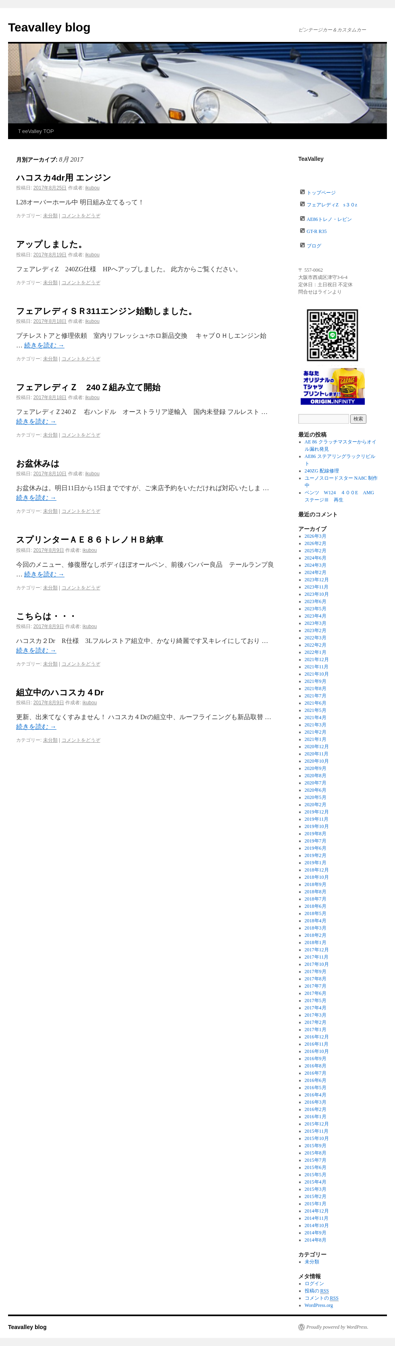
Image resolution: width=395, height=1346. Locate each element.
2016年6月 (315, 1080)
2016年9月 (315, 1058)
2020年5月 (315, 797)
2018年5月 (315, 913)
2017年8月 (315, 979)
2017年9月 (315, 971)
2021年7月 (315, 696)
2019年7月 (315, 841)
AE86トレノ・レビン (329, 219)
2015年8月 (315, 1153)
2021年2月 (315, 732)
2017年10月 (317, 964)
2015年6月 (315, 1167)
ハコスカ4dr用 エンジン (63, 177)
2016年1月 (315, 1116)
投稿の (317, 1291)
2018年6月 (315, 906)
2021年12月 (317, 659)
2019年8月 (315, 833)
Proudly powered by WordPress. (337, 1327)
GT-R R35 (317, 231)
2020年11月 (317, 754)
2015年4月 (315, 1182)
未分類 (50, 215)
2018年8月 (315, 892)
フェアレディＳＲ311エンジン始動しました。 (106, 311)
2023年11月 (317, 587)
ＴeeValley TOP (35, 131)
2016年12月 (317, 1037)
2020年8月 (315, 775)
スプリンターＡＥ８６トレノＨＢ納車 (94, 539)
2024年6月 (315, 558)
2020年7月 (315, 783)
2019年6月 (315, 848)
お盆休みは (38, 463)
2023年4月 (315, 616)
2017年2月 (315, 1022)
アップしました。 (51, 244)
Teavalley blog (49, 27)
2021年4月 (315, 717)
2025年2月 (315, 550)
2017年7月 (315, 986)
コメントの (322, 1298)
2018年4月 (315, 921)
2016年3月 (315, 1102)
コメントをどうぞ (81, 215)
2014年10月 (317, 1225)
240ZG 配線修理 (322, 471)
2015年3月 (315, 1189)
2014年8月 (315, 1240)
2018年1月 (315, 942)
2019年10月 (317, 826)
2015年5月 (315, 1174)
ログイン (314, 1283)
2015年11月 (317, 1131)
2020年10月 (317, 761)
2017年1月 (315, 1029)
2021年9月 (315, 681)
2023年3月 (315, 623)
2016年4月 (315, 1095)
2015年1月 (315, 1204)
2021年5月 (315, 710)
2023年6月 (315, 601)
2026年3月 (315, 536)
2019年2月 (315, 855)
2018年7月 (315, 899)
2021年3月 (315, 725)
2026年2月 (315, 543)
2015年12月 (317, 1124)
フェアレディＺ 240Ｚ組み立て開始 (88, 387)
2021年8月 (315, 688)
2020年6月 (315, 790)
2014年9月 (315, 1233)
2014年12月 (317, 1211)
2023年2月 (315, 630)
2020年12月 (317, 746)
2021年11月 (317, 667)
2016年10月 (317, 1051)
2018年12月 (317, 870)
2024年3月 (315, 565)
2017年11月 (317, 957)
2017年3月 (315, 1015)
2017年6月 (315, 993)
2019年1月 (315, 862)
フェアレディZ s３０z (332, 205)
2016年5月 (315, 1087)
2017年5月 (315, 1000)
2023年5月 (315, 609)
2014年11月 (317, 1218)
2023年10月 (317, 594)
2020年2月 (315, 804)
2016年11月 (317, 1044)
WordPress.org (319, 1305)
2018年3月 (315, 928)
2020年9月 (315, 768)
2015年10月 (317, 1138)
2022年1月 (315, 652)
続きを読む (44, 345)
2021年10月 (317, 674)
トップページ (321, 193)
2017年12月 (317, 950)
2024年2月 (315, 572)
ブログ (314, 246)
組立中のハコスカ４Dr (60, 692)
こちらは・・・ (46, 616)
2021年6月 (315, 703)
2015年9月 (315, 1145)
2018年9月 (315, 884)
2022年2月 (315, 645)
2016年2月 (315, 1109)
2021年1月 (315, 739)
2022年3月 (315, 638)
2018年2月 (315, 935)
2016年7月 (315, 1073)
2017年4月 (315, 1008)
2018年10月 (317, 877)
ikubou (92, 188)
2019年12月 (317, 812)
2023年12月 (317, 580)
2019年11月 (317, 819)
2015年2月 (315, 1196)
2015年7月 (315, 1160)
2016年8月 (315, 1066)
